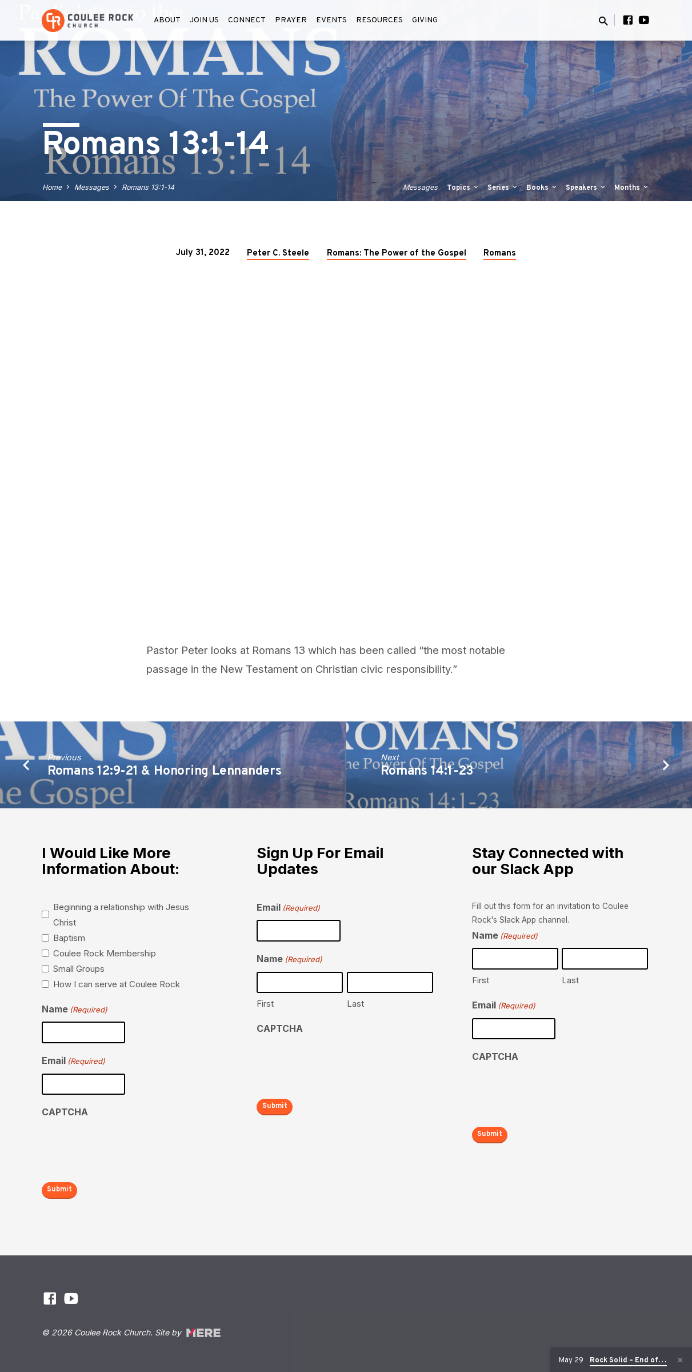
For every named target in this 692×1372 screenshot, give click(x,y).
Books (542, 188)
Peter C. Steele (278, 253)
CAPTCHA (65, 1112)
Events (331, 20)
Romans (499, 253)
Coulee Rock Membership (104, 953)
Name (74, 1009)
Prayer (291, 20)
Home (52, 187)
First (265, 1003)
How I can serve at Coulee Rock (116, 984)
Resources (379, 20)
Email (73, 1061)
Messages (91, 187)
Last (355, 1003)
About (167, 20)
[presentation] (128, 1147)
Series (503, 188)
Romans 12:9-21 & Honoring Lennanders (164, 771)
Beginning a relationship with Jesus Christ (121, 915)
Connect (247, 20)
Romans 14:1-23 (427, 771)
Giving (425, 20)
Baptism (69, 937)
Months (632, 188)
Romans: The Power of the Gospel (396, 253)
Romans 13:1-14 (148, 187)
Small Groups (79, 968)
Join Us (204, 20)
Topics (463, 188)
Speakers (586, 188)
